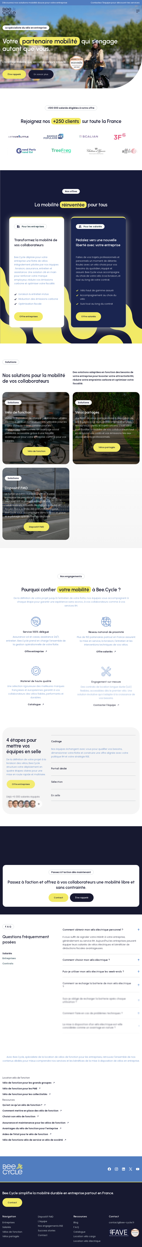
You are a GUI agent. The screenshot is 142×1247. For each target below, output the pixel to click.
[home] (9, 11)
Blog (75, 1222)
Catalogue (79, 1231)
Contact (42, 1235)
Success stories (46, 1230)
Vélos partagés (10, 1236)
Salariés (6, 1227)
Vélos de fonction (12, 1231)
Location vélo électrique (87, 1241)
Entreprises (8, 1222)
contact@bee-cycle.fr (121, 1222)
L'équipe (42, 1221)
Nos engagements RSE (50, 1225)
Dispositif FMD (45, 1216)
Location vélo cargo (84, 1236)
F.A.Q (76, 1227)
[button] (136, 11)
